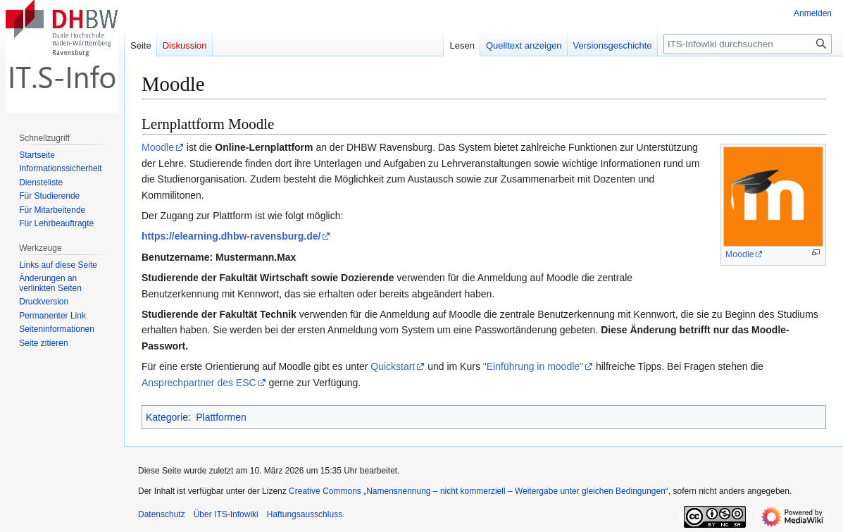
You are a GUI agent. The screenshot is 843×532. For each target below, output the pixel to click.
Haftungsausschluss (304, 514)
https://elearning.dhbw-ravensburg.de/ (231, 236)
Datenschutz (161, 514)
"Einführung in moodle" (533, 366)
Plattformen (221, 417)
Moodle (739, 254)
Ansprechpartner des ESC (199, 382)
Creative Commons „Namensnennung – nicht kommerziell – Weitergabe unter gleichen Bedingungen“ (478, 491)
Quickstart (392, 366)
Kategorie (167, 417)
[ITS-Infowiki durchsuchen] (747, 44)
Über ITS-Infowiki (226, 514)
